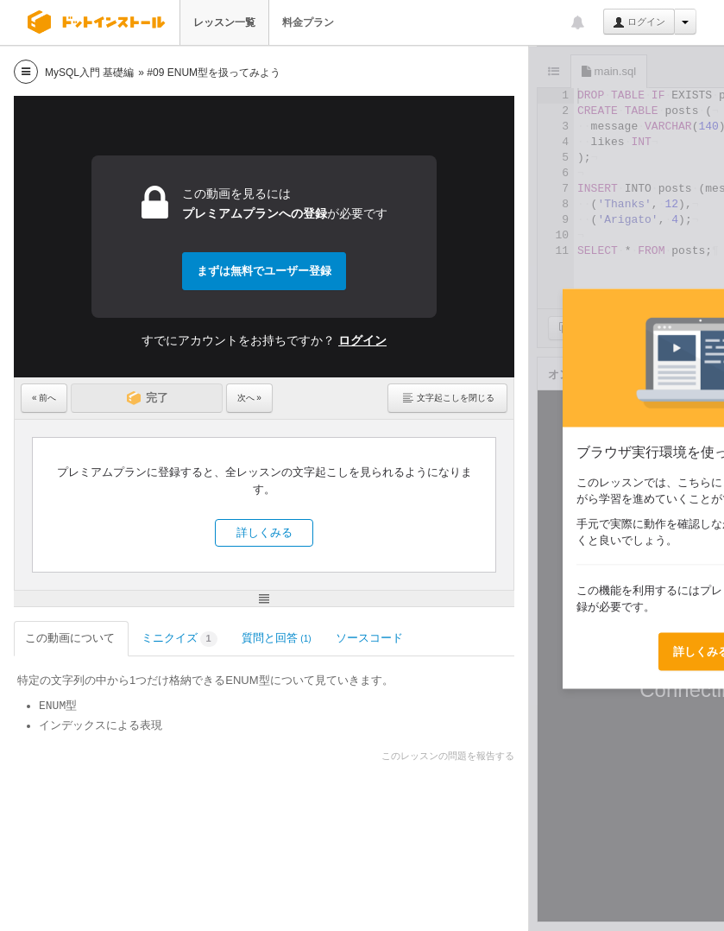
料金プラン (308, 22)
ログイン (639, 22)
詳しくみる (264, 532)
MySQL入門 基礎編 (89, 72)
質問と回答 (277, 637)
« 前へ (44, 397)
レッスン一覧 (224, 22)
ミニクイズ (179, 639)
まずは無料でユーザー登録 (264, 270)
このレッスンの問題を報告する (447, 755)
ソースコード (371, 637)
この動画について (71, 637)
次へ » (249, 397)
